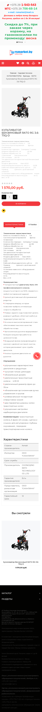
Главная (13, 73)
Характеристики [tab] (14, 225)
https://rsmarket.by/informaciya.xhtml (13, 651)
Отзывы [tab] (32, 225)
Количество (7, 193)
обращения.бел (25, 708)
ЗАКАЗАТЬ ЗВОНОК (38, 356)
